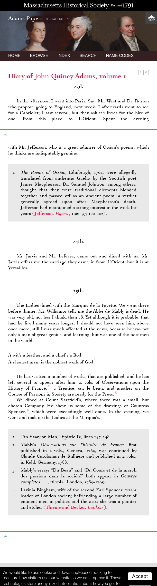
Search (88, 30)
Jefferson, (52, 188)
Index (64, 30)
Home (14, 30)
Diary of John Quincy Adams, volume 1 (67, 51)
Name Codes (120, 30)
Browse (39, 30)
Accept (140, 551)
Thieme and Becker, (75, 482)
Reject (140, 564)
